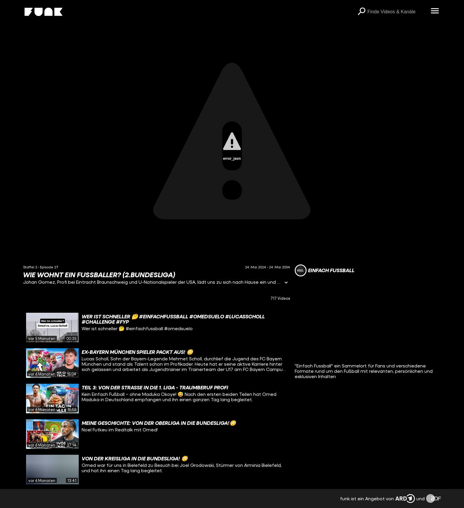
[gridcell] (156, 327)
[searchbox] (397, 11)
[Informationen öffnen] (286, 283)
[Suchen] (362, 11)
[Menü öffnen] (435, 11)
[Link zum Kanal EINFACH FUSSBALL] (325, 270)
